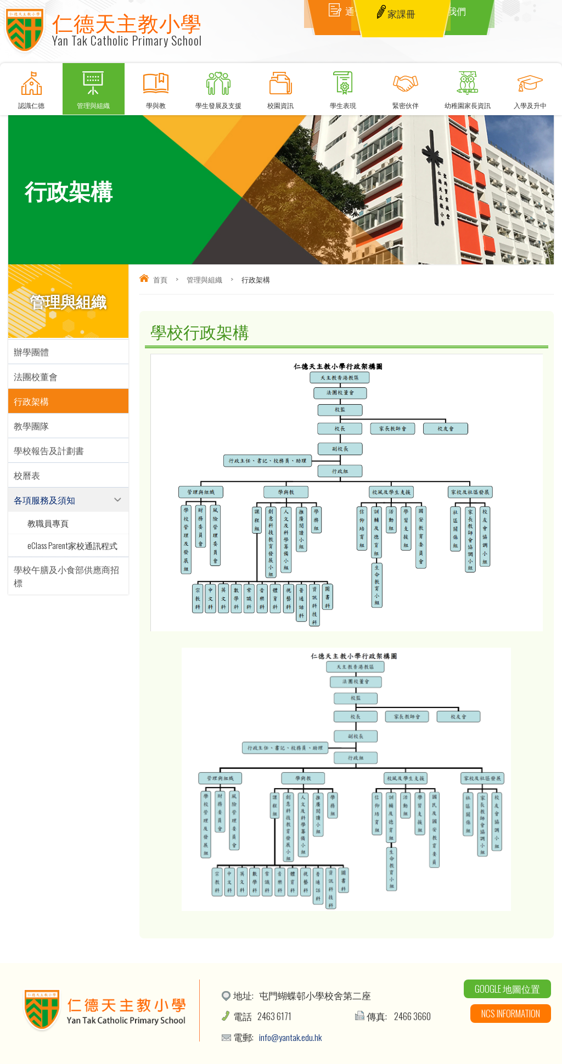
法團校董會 (36, 376)
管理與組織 (94, 86)
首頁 (160, 279)
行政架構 (31, 401)
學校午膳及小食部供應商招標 (66, 576)
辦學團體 (31, 351)
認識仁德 (31, 86)
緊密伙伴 (405, 86)
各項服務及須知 (44, 499)
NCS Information (510, 1013)
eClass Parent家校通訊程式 (72, 545)
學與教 (156, 86)
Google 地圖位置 (507, 988)
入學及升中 (530, 86)
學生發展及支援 (218, 86)
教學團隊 (31, 425)
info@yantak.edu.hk (291, 1037)
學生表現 (343, 86)
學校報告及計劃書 (49, 450)
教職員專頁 (48, 523)
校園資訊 (281, 86)
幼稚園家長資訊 (468, 86)
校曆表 (27, 475)
